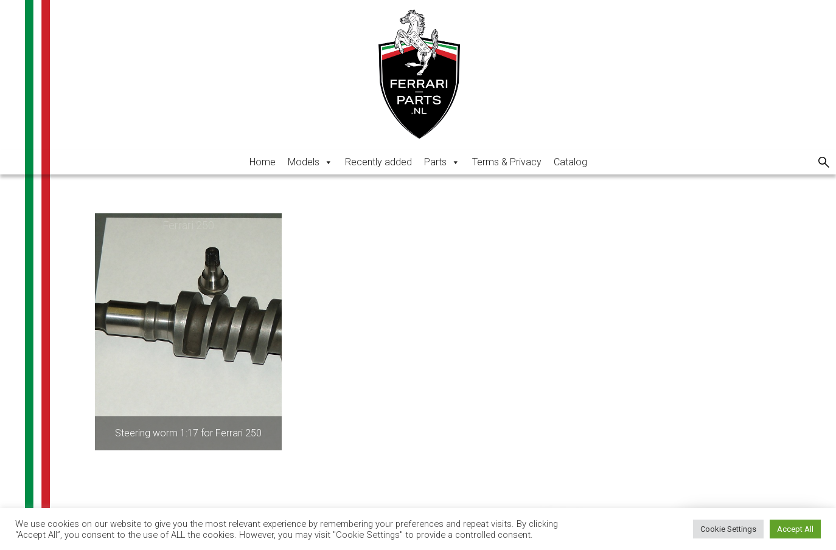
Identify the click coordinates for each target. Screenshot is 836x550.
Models (310, 162)
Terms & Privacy (507, 162)
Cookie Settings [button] (728, 529)
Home (262, 162)
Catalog (570, 162)
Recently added (378, 162)
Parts (442, 162)
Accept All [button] (795, 529)
